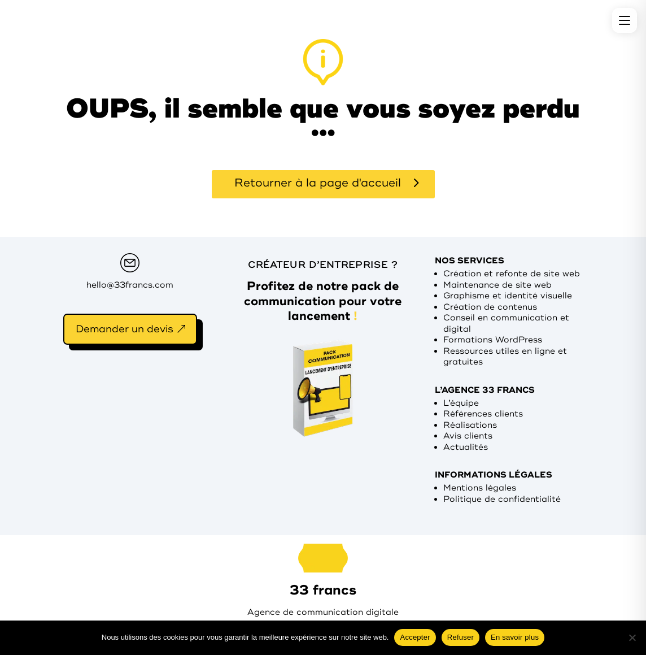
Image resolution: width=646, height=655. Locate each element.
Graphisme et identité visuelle (507, 295)
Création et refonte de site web (511, 273)
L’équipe (461, 403)
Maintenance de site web (497, 285)
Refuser (460, 637)
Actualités (465, 447)
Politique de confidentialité (502, 499)
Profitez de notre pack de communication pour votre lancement (322, 301)
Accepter (415, 637)
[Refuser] (632, 637)
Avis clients (467, 436)
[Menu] (624, 20)
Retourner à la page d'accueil (317, 183)
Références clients (483, 414)
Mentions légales (479, 488)
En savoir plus (515, 637)
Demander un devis (124, 329)
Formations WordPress (492, 340)
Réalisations (470, 425)
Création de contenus (490, 307)
